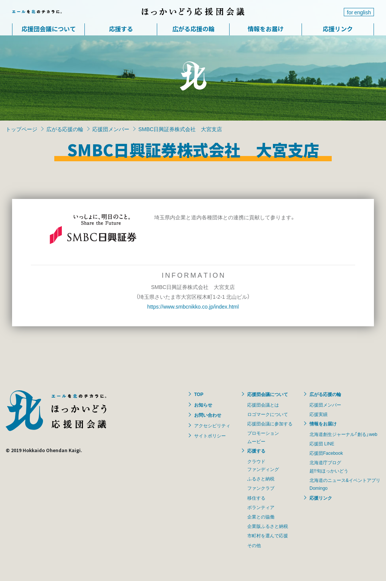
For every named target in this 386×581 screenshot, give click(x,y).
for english (359, 12)
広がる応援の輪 (193, 28)
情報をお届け (266, 28)
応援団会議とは (263, 404)
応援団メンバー (110, 129)
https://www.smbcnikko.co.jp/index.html (193, 306)
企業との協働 (260, 516)
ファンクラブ (260, 488)
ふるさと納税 (260, 478)
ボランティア (260, 507)
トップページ (21, 129)
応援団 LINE (321, 443)
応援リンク (338, 28)
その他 (254, 545)
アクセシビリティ (212, 425)
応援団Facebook (326, 453)
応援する (121, 28)
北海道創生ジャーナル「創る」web (343, 434)
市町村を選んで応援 (267, 535)
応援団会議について (48, 28)
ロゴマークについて (267, 414)
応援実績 (318, 414)
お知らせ (203, 404)
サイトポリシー (210, 435)
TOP (198, 394)
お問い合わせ (207, 414)
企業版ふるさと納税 (267, 526)
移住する (256, 497)
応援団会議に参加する (270, 423)
